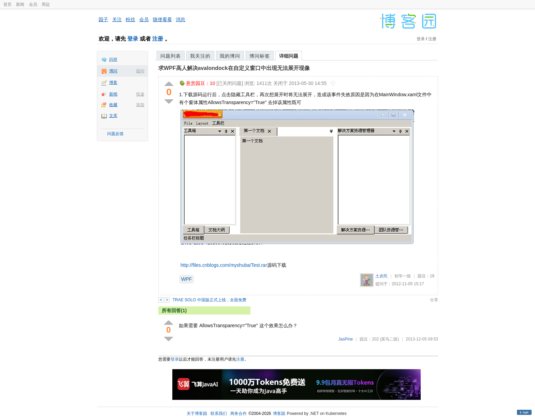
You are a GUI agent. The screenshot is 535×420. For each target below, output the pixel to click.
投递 (140, 94)
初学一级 (402, 276)
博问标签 (259, 56)
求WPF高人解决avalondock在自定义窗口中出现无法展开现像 (234, 68)
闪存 (113, 59)
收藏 (113, 104)
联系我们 (219, 413)
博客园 (279, 413)
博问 (113, 71)
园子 (103, 19)
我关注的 (200, 56)
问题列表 (170, 56)
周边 (46, 4)
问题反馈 (115, 133)
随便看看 (162, 19)
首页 (7, 4)
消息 (180, 19)
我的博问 (230, 56)
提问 (140, 71)
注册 (157, 39)
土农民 (381, 276)
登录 (132, 39)
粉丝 (130, 19)
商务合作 (238, 413)
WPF (186, 279)
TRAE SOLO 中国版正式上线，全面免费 (209, 300)
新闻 (20, 4)
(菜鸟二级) (389, 339)
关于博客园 (197, 413)
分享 (434, 300)
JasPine (345, 339)
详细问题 (288, 56)
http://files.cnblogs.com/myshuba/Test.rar (223, 265)
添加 (140, 104)
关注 (117, 19)
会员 (33, 4)
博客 (113, 82)
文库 (113, 115)
